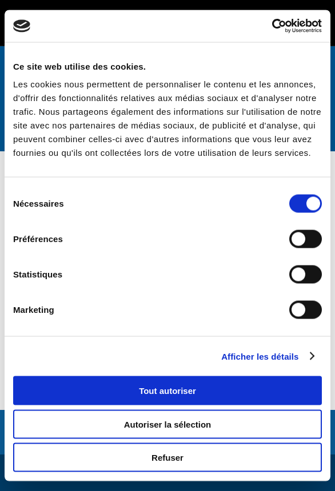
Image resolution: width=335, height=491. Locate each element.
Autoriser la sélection (168, 424)
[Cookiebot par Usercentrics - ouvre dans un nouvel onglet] (272, 26)
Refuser (167, 457)
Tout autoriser (167, 391)
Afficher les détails (259, 356)
